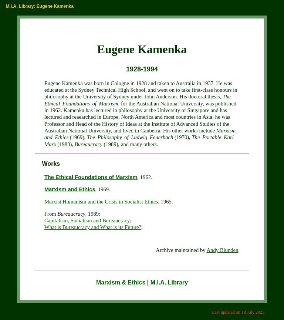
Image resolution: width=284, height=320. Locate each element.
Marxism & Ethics (120, 282)
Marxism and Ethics (69, 189)
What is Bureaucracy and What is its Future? (92, 227)
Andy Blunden (223, 250)
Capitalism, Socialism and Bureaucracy (87, 220)
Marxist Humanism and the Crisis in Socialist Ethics (101, 202)
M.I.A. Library (169, 282)
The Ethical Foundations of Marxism (91, 177)
